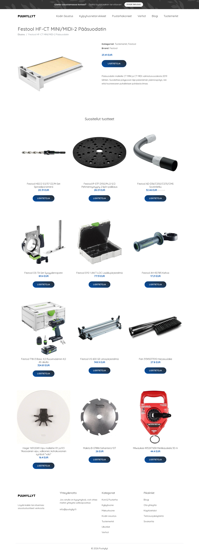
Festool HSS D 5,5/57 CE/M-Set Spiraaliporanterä (43, 189)
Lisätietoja (114, 67)
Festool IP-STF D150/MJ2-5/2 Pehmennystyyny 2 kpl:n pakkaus (99, 189)
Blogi (155, 18)
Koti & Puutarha (110, 503)
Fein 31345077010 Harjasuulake (155, 362)
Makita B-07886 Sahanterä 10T (99, 451)
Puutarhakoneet (122, 18)
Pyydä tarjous (134, 4)
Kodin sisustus (109, 519)
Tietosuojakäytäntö (154, 519)
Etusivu (21, 38)
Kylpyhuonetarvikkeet (92, 18)
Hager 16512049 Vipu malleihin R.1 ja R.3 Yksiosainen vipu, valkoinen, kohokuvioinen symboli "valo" (43, 454)
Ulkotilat (106, 530)
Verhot (142, 18)
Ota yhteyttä (150, 508)
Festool (132, 47)
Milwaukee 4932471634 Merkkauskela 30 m (155, 451)
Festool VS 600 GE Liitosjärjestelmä (99, 362)
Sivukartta (149, 525)
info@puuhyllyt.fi (68, 513)
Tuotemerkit (171, 18)
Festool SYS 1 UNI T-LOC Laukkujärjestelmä (99, 276)
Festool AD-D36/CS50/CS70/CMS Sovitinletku (155, 189)
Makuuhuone (108, 514)
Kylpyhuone (108, 508)
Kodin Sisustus (64, 18)
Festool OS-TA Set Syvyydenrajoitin (43, 276)
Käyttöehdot (150, 514)
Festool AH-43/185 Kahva (155, 276)
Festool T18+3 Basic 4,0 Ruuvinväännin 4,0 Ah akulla (43, 364)
